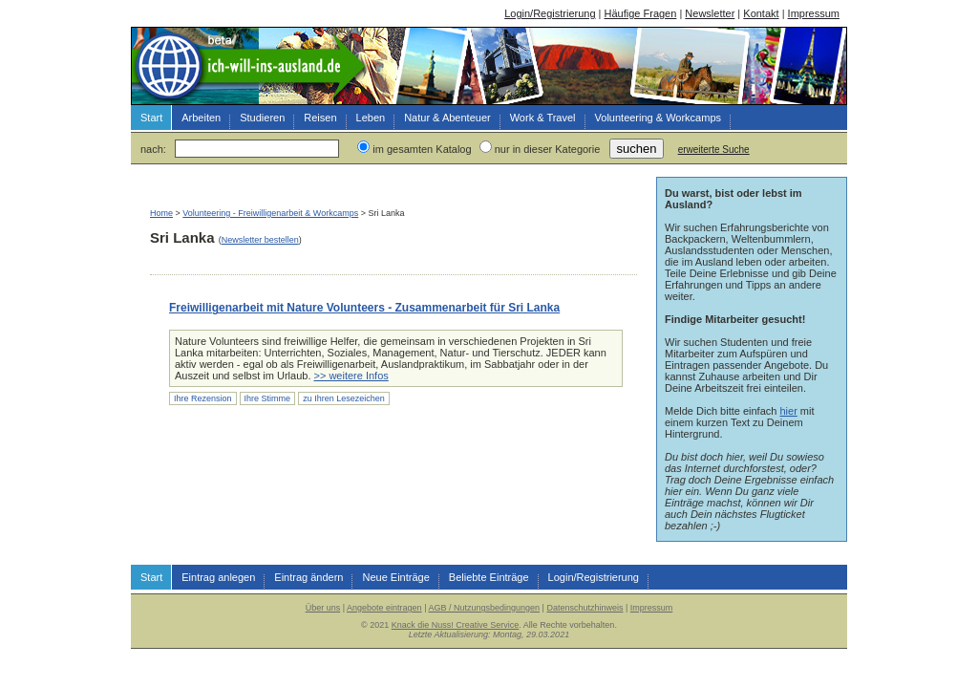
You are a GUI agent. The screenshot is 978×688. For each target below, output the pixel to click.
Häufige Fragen (641, 13)
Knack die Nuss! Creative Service (456, 625)
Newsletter (709, 13)
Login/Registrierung (549, 13)
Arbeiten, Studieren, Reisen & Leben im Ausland (251, 66)
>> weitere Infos (351, 375)
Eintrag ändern (308, 577)
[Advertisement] (373, 193)
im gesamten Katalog (421, 149)
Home (161, 213)
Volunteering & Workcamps (658, 117)
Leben (371, 117)
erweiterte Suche (714, 149)
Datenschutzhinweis (584, 608)
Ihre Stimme (267, 398)
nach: (153, 149)
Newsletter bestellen (260, 240)
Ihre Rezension (203, 398)
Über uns (323, 608)
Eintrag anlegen (218, 577)
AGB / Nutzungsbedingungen (484, 608)
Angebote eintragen (384, 608)
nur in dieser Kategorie (548, 149)
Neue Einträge (395, 577)
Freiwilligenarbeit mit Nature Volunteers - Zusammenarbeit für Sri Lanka (364, 307)
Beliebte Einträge (489, 577)
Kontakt (760, 13)
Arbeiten (201, 117)
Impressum (814, 13)
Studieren (262, 117)
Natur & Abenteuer (447, 117)
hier (788, 411)
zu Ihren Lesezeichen (344, 398)
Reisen (320, 117)
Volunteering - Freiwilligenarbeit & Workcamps (270, 213)
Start (151, 117)
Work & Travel (543, 117)
